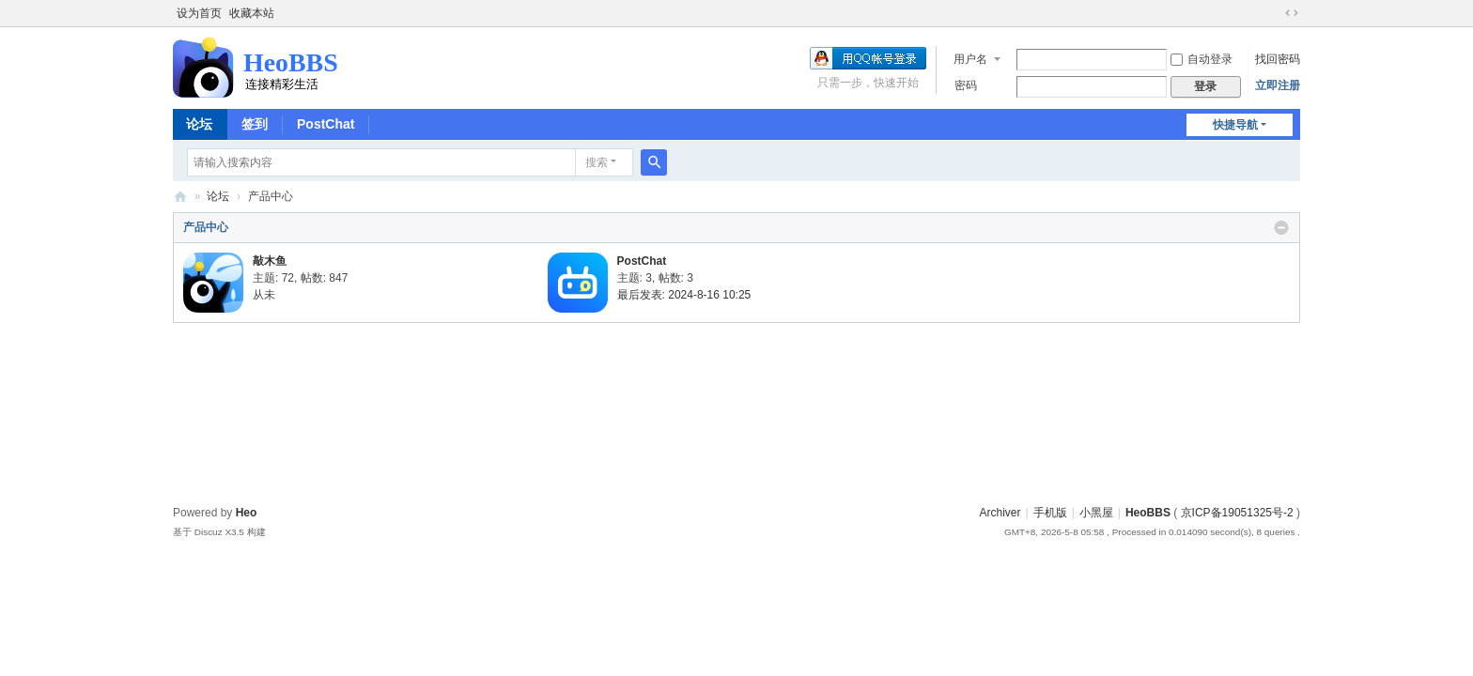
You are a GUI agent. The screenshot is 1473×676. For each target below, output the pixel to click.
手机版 (1050, 512)
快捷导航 (1235, 124)
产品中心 (205, 227)
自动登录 (1202, 59)
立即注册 (1277, 85)
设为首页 (199, 13)
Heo (246, 512)
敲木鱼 (270, 261)
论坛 (199, 123)
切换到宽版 (1291, 13)
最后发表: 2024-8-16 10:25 (684, 294)
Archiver (1000, 512)
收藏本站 (251, 13)
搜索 (596, 162)
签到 (254, 123)
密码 (965, 85)
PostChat (325, 123)
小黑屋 (1096, 512)
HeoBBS (180, 196)
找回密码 (1277, 59)
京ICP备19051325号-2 (1237, 512)
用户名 (970, 59)
